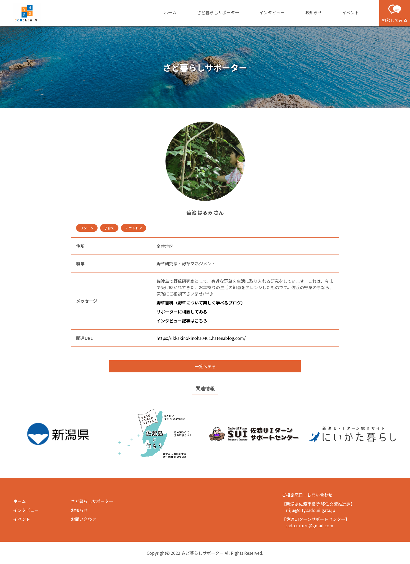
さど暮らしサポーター (218, 12)
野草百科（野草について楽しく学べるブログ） (200, 302)
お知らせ (313, 12)
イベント (350, 12)
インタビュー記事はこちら (181, 320)
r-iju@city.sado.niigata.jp (310, 510)
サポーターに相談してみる (181, 311)
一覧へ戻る (205, 366)
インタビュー (272, 12)
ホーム (170, 12)
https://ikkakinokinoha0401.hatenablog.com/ (201, 338)
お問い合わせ (83, 519)
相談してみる (394, 13)
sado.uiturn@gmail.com (309, 525)
